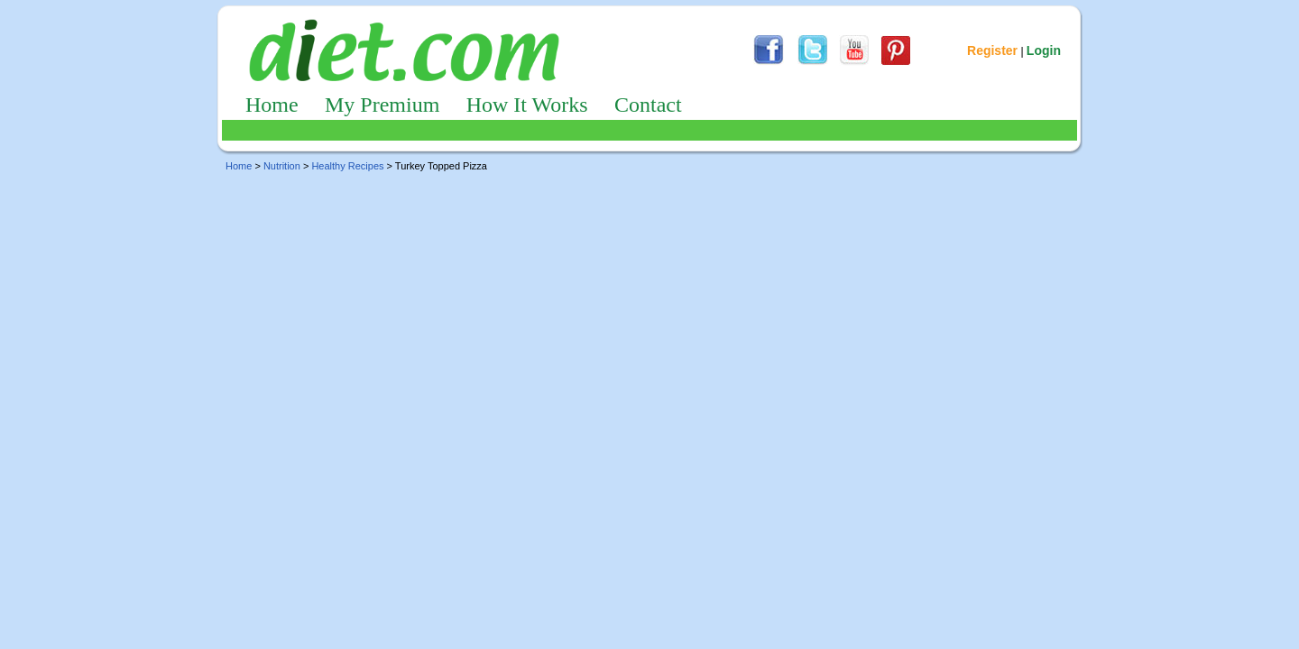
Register (992, 50)
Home (272, 104)
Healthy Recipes (347, 165)
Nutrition (281, 165)
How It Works (527, 104)
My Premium (382, 104)
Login (1044, 50)
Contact (648, 104)
